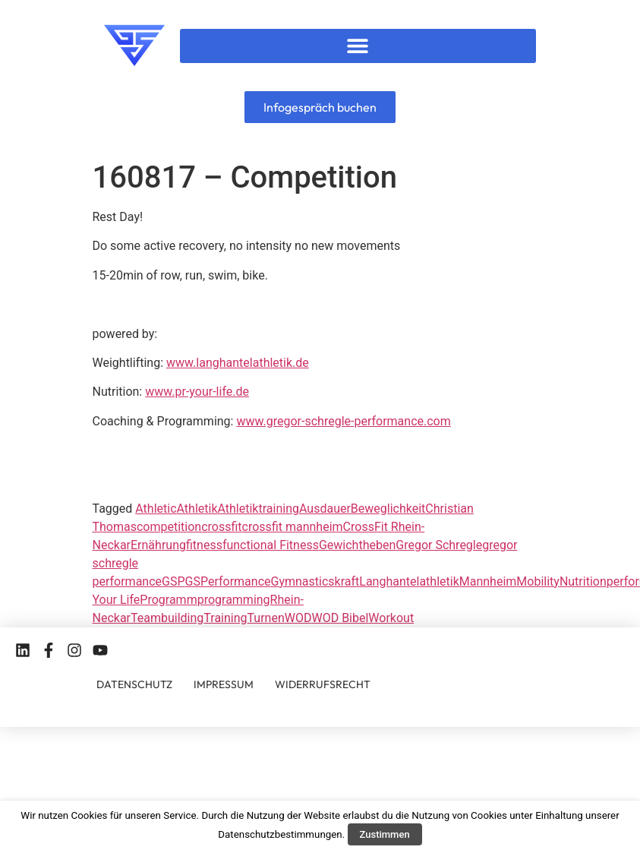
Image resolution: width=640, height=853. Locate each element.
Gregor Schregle (439, 545)
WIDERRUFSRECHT (322, 684)
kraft (347, 581)
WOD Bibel (339, 618)
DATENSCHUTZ (134, 684)
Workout (391, 618)
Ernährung (158, 545)
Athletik (197, 508)
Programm (168, 599)
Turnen (266, 618)
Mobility (538, 581)
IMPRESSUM (224, 684)
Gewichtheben (357, 545)
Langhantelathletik (409, 581)
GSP (173, 581)
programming (233, 599)
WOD (298, 618)
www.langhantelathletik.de (237, 362)
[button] (358, 46)
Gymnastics (303, 581)
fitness (204, 545)
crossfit (221, 527)
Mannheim (488, 581)
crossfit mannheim (292, 527)
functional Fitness (270, 545)
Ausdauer (325, 508)
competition (169, 527)
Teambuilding (167, 618)
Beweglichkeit (388, 508)
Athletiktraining (258, 508)
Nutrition (583, 581)
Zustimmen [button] (385, 834)
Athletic (155, 508)
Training (225, 618)
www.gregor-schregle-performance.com (343, 421)
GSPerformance (228, 581)
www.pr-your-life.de (197, 391)
